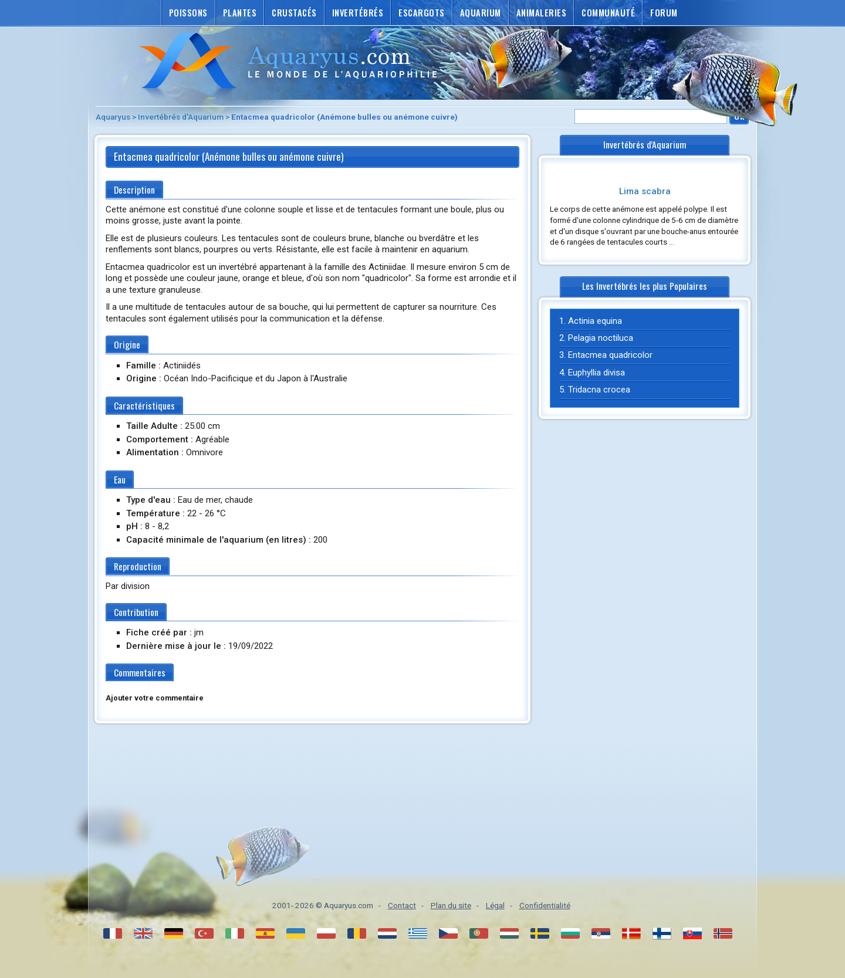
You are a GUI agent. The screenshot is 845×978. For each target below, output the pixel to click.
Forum (664, 12)
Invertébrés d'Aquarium (181, 116)
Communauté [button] (608, 12)
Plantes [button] (240, 12)
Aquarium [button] (480, 12)
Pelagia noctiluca (600, 338)
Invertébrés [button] (358, 12)
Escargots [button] (421, 12)
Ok (739, 116)
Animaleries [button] (541, 12)
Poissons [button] (188, 12)
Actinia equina (595, 321)
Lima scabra (645, 191)
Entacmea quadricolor (610, 355)
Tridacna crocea (599, 389)
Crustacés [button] (294, 12)
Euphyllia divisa (596, 372)
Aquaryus (113, 116)
